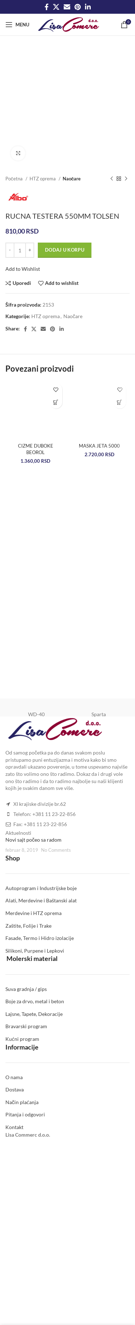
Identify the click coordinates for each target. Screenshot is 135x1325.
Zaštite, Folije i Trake (28, 926)
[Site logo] (68, 24)
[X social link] (56, 6)
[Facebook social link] (46, 6)
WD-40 (36, 714)
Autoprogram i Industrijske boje (41, 888)
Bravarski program (26, 1026)
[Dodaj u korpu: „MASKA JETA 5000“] (119, 402)
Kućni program (22, 1039)
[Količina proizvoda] (19, 250)
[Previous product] (111, 179)
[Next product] (126, 179)
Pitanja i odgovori (25, 1114)
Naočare (72, 178)
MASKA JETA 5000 (99, 446)
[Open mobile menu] (17, 24)
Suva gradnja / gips (26, 989)
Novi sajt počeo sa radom (33, 840)
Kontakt (14, 1127)
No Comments (56, 850)
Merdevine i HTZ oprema (33, 913)
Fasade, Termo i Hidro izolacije (39, 938)
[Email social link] (67, 6)
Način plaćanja (22, 1102)
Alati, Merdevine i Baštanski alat (41, 900)
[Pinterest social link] (77, 6)
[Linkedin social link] (88, 6)
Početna (14, 178)
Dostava (14, 1089)
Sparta (98, 714)
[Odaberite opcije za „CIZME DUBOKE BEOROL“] (56, 402)
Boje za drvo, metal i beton (34, 1001)
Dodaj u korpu (64, 250)
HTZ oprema (43, 178)
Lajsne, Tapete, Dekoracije (34, 1014)
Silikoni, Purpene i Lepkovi (34, 951)
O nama (14, 1077)
